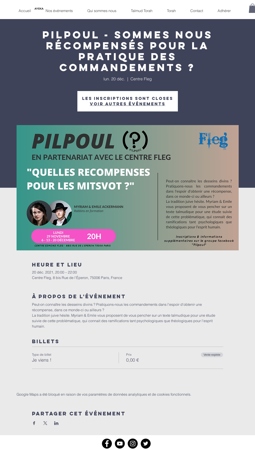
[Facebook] (107, 444)
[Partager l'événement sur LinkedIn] (56, 423)
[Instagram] (133, 444)
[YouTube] (120, 444)
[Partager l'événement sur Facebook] (34, 423)
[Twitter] (146, 444)
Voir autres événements (127, 103)
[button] (59, 8)
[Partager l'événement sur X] (45, 423)
